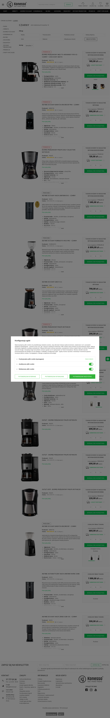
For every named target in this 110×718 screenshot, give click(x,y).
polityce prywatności (34, 348)
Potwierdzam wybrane (27, 376)
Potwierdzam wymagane (54, 376)
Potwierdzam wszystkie (82, 376)
